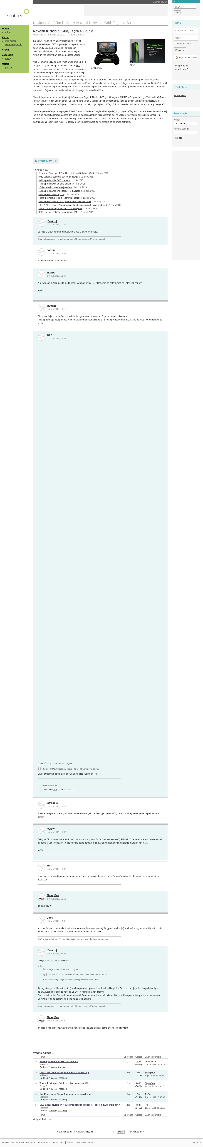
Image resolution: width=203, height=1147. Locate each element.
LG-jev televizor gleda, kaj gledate (55, 187)
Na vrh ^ (197, 1142)
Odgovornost (43, 1142)
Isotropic (52, 802)
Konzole (62, 1067)
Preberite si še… (41, 170)
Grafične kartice (76, 34)
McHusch (43, 1064)
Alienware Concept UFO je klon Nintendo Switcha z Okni (66, 173)
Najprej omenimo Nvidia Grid (47, 62)
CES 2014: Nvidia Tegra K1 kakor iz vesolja (64, 1072)
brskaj (8, 58)
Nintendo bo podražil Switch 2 (58, 2)
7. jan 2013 (50, 34)
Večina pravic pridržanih (23, 1142)
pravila (8, 67)
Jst (146, 1105)
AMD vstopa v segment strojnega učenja (58, 177)
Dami (50, 917)
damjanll (52, 305)
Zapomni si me (182, 43)
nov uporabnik (181, 65)
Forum (5, 37)
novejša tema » (136, 1132)
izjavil (69, 763)
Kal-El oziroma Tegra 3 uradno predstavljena (60, 208)
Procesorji (62, 1078)
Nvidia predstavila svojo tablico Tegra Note (59, 191)
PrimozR (43, 1086)
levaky (51, 272)
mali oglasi (10, 41)
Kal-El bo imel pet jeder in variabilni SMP (58, 212)
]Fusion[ (52, 221)
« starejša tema (64, 1132)
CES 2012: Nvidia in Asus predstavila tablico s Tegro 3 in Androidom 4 (73, 205)
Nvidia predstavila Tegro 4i (51, 194)
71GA (148, 1094)
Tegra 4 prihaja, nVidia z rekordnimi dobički (60, 198)
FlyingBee (53, 895)
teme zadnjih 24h (13, 44)
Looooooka (150, 1061)
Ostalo (5, 64)
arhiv (7, 32)
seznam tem (180, 95)
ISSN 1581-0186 (85, 1142)
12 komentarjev (43, 160)
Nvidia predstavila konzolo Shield (55, 184)
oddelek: (96, 1132)
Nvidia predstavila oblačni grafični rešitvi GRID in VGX (65, 201)
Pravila (5, 1142)
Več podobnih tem (42, 1119)
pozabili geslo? (181, 69)
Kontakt (70, 1142)
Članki (5, 50)
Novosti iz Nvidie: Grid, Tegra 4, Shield (63, 31)
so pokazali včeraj (71, 55)
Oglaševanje (58, 1142)
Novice (5, 28)
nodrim (51, 250)
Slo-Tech (37, 41)
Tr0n (49, 335)
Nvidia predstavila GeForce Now (54, 180)
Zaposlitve (7, 55)
